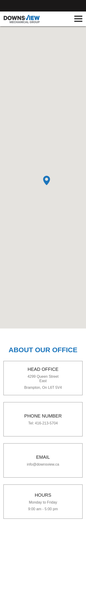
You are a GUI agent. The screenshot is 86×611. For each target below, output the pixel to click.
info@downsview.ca (43, 464)
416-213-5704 (46, 423)
